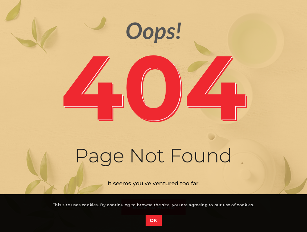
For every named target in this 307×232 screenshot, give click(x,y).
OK (153, 220)
